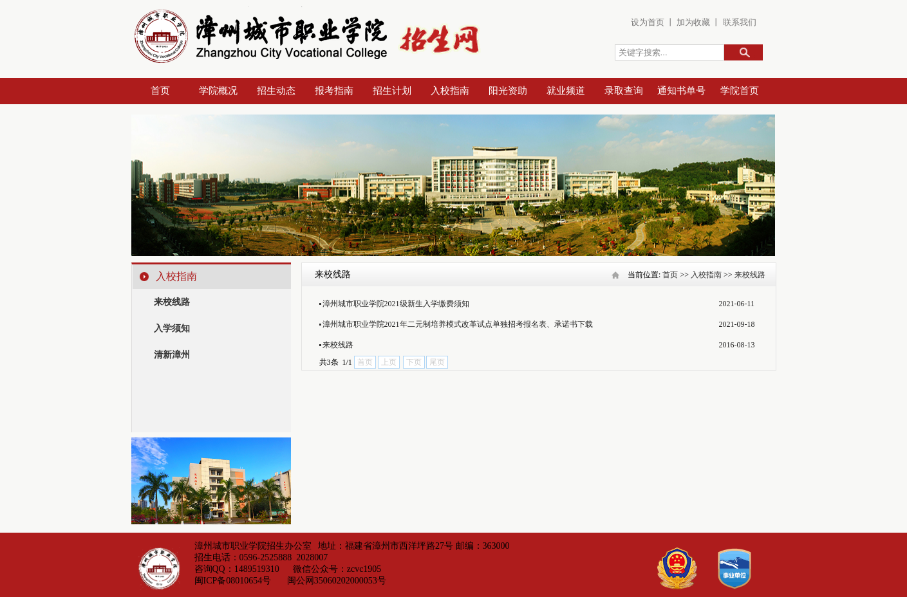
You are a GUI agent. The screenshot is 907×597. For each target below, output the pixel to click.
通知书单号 (681, 91)
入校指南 (450, 91)
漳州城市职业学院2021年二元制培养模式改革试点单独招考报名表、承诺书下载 (458, 324)
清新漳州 (172, 355)
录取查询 (623, 91)
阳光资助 (508, 91)
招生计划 (392, 91)
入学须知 (172, 328)
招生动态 (276, 91)
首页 (160, 91)
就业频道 (566, 91)
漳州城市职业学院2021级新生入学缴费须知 (396, 303)
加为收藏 (692, 22)
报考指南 (334, 91)
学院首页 (739, 91)
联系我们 (739, 22)
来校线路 (172, 302)
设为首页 (647, 22)
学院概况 (218, 91)
